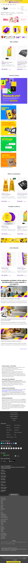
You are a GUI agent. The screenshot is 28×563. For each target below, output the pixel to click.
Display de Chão (5, 268)
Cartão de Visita (3, 499)
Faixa (1, 510)
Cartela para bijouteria (4, 517)
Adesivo (2, 503)
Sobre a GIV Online (17, 425)
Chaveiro (2, 524)
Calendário (2, 527)
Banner (18, 225)
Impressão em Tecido (5, 193)
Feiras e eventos (3, 535)
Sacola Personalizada (4, 519)
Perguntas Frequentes (14, 416)
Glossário (14, 540)
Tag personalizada (4, 515)
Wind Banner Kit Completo (7, 62)
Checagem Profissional (14, 414)
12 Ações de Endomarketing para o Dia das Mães (10, 298)
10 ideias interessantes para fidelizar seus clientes (11, 341)
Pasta (2, 512)
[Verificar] (6, 455)
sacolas (12, 390)
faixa (18, 390)
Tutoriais (14, 420)
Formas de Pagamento (5, 440)
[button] (2, 19)
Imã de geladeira (3, 514)
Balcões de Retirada (14, 412)
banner (15, 390)
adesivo (6, 390)
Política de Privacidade (18, 432)
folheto (9, 390)
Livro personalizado (4, 534)
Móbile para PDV (5, 226)
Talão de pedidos (3, 521)
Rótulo (2, 506)
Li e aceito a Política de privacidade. (13, 561)
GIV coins (7, 432)
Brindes (2, 526)
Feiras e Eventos (4, 225)
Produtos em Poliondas (5, 267)
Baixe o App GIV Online (5, 458)
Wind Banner (3, 508)
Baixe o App (8, 427)
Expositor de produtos (20, 267)
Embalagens (3, 528)
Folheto (2, 500)
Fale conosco (8, 434)
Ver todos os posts (23, 348)
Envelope (2, 513)
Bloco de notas (3, 520)
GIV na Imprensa (14, 418)
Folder (2, 501)
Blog (15, 434)
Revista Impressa (3, 533)
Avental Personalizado (6, 194)
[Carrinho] (26, 10)
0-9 (13, 543)
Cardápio (2, 531)
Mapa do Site (8, 425)
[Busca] (19, 8)
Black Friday (3, 538)
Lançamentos (3, 537)
